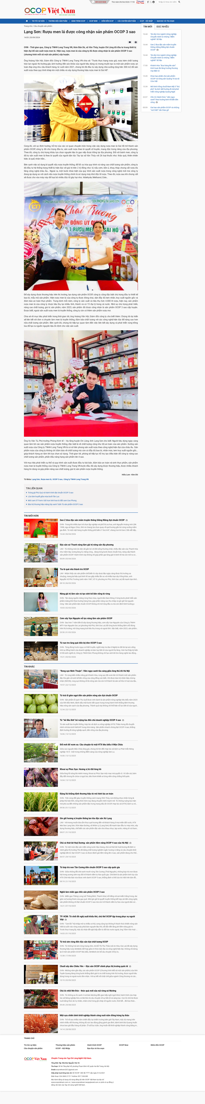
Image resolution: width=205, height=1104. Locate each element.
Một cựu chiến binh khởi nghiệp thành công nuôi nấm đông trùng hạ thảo (94, 1015)
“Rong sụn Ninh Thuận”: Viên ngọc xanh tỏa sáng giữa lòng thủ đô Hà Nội (95, 671)
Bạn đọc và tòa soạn (165, 21)
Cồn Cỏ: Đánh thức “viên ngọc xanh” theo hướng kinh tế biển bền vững (164, 99)
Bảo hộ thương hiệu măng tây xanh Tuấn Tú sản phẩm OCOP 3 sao (55, 504)
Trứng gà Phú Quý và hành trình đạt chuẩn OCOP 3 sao (50, 493)
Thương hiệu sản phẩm (57, 21)
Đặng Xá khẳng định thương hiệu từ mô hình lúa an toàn (86, 793)
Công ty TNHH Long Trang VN (76, 479)
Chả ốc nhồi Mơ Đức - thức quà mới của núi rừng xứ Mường (88, 990)
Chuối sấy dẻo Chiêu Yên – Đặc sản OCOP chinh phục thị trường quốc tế (95, 966)
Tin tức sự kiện (38, 21)
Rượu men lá (46, 479)
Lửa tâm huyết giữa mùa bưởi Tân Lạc (43, 496)
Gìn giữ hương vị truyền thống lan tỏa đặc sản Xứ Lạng (86, 818)
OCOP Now (93, 21)
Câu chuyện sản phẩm (127, 21)
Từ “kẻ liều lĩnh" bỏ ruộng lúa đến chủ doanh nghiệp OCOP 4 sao (92, 720)
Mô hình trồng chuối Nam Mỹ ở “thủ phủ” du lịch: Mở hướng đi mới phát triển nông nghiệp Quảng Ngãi (165, 89)
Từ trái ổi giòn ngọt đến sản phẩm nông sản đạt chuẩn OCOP (89, 695)
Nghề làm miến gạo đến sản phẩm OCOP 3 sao (82, 892)
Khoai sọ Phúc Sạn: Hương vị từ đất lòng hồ (80, 769)
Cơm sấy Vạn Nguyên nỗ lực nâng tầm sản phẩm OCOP (86, 618)
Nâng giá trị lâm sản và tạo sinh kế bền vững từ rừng (85, 593)
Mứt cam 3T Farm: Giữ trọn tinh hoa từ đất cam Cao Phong (52, 500)
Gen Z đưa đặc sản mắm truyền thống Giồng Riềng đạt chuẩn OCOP (94, 520)
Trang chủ (28, 26)
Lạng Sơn (36, 479)
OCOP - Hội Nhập (146, 21)
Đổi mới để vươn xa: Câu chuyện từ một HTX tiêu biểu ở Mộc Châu (91, 744)
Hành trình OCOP (78, 21)
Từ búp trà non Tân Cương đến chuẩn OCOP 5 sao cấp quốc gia (90, 867)
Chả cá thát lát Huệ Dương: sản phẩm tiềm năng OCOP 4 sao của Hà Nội (95, 843)
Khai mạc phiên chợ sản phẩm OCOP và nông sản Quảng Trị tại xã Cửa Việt (164, 78)
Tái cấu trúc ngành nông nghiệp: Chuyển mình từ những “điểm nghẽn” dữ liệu (163, 36)
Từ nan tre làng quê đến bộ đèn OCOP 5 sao (81, 643)
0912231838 (100, 2)
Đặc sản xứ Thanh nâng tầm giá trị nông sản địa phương (86, 544)
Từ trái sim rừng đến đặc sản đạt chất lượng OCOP (84, 942)
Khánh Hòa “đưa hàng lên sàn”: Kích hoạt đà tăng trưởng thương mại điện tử (164, 68)
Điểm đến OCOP (108, 21)
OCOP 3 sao (58, 479)
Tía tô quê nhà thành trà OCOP (74, 569)
